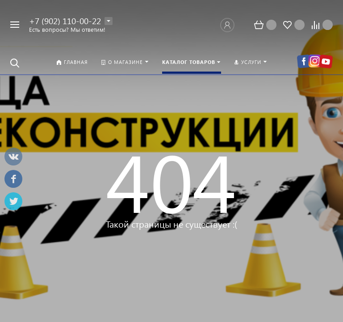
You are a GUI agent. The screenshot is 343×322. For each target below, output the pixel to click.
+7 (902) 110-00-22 (65, 20)
